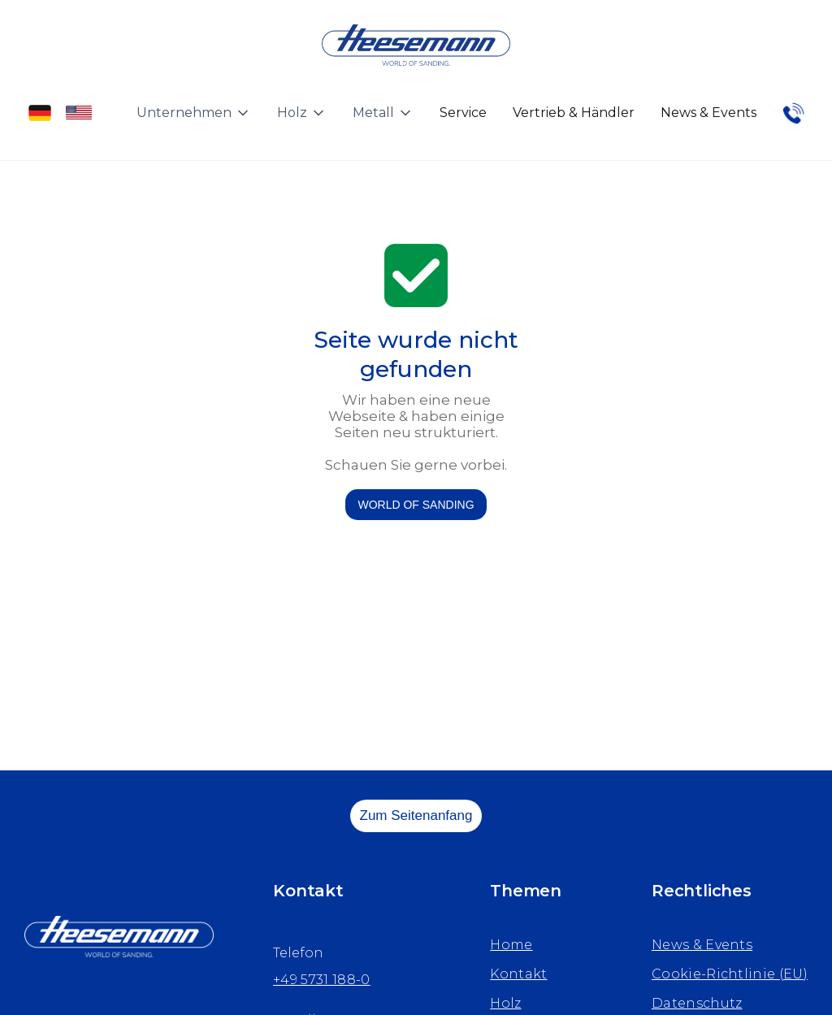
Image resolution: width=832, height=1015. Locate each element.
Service (463, 112)
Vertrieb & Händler (574, 112)
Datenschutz (697, 1003)
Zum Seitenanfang (416, 815)
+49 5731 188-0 (321, 979)
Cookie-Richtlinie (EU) (730, 974)
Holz (505, 1003)
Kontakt (518, 974)
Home (511, 944)
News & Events (708, 112)
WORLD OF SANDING (416, 504)
